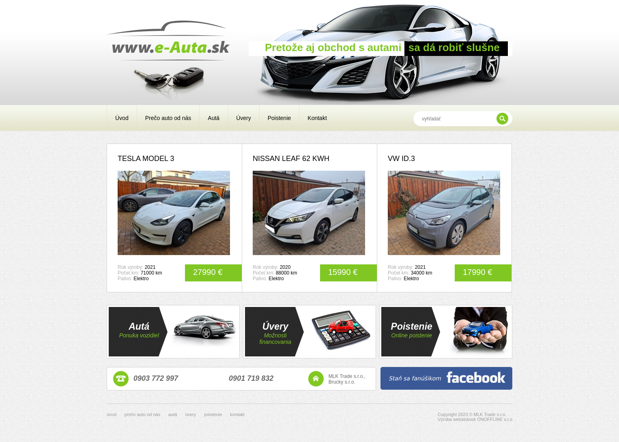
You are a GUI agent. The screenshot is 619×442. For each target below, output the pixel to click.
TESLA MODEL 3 (146, 158)
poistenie (213, 414)
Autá (213, 118)
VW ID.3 (401, 158)
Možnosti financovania (275, 338)
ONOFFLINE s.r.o (494, 419)
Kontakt (317, 118)
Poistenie (279, 118)
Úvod (122, 118)
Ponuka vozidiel (139, 335)
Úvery (243, 118)
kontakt (237, 414)
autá (172, 414)
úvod (111, 414)
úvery (190, 414)
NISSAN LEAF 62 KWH (291, 158)
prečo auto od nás (142, 414)
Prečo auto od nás (168, 118)
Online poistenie (411, 335)
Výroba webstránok (457, 419)
